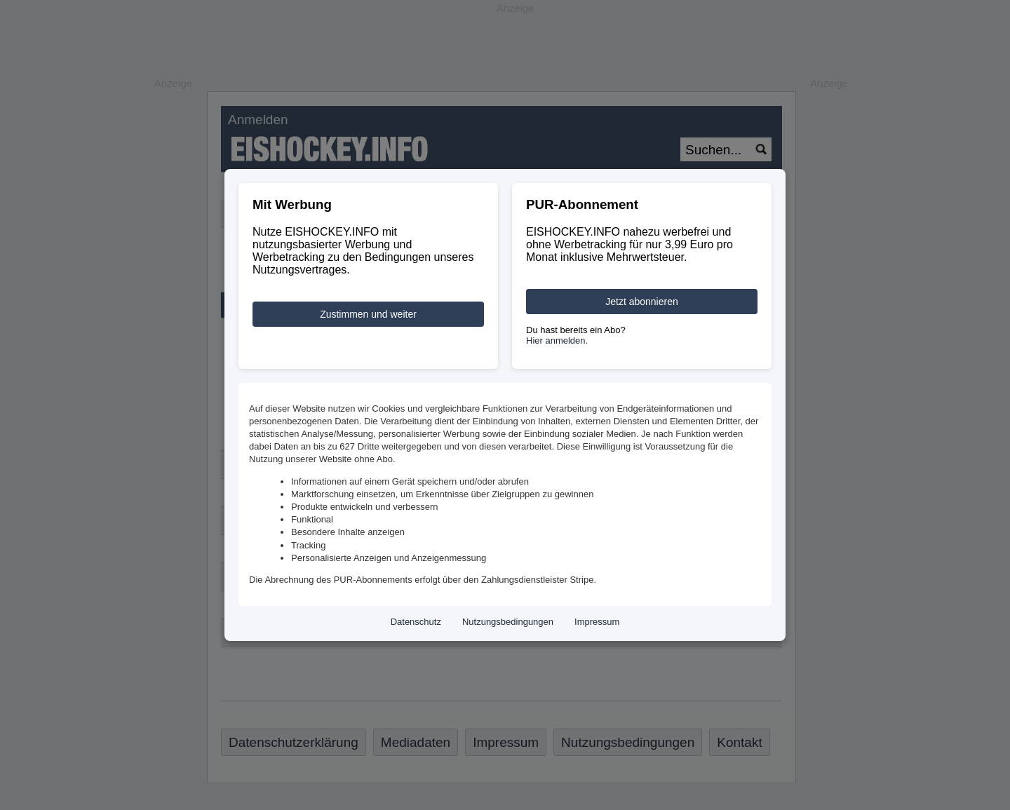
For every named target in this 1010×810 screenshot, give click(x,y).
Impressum (596, 621)
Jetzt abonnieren (641, 301)
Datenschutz (416, 621)
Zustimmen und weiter (368, 314)
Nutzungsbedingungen (507, 621)
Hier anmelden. (557, 340)
